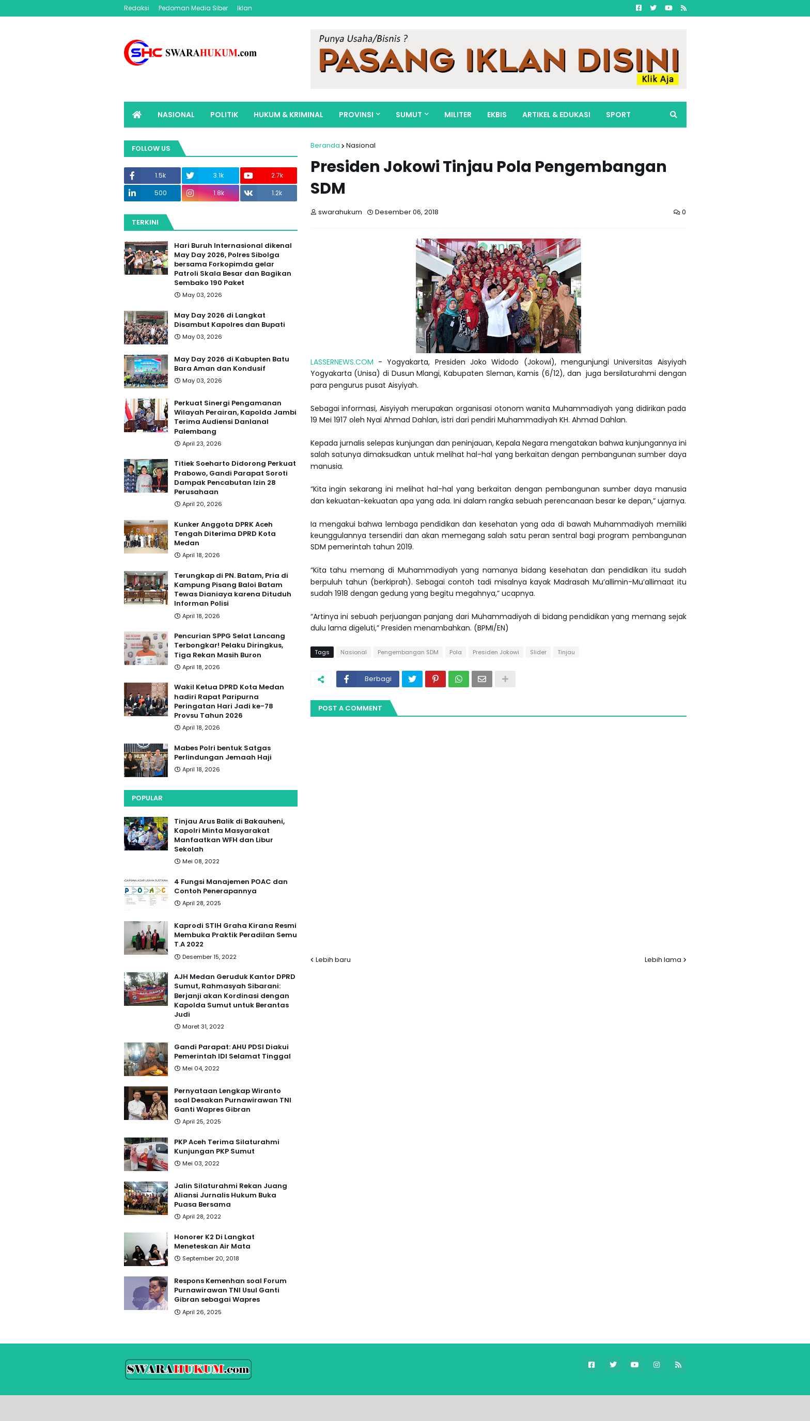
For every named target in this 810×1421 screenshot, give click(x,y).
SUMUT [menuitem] (409, 114)
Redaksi (136, 8)
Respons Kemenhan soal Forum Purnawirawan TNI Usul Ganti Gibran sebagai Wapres (230, 1290)
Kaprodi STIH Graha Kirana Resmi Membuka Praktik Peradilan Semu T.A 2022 (235, 935)
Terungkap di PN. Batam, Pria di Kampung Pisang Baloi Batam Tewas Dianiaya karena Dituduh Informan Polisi (232, 590)
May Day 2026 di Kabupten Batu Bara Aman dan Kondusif (231, 364)
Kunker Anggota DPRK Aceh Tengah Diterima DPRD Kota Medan (225, 534)
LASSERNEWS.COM (341, 362)
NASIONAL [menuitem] (176, 114)
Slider (538, 652)
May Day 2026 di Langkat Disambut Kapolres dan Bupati (229, 320)
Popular (147, 798)
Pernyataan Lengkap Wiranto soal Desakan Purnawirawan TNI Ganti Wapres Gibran (232, 1100)
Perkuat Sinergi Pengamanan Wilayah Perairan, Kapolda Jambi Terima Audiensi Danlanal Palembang (235, 417)
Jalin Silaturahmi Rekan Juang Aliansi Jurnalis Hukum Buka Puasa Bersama (230, 1195)
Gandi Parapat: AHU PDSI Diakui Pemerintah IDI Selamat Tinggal (232, 1052)
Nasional (361, 145)
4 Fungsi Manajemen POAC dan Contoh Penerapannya (231, 886)
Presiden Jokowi (496, 652)
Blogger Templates (196, 1408)
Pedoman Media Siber (193, 8)
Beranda (325, 145)
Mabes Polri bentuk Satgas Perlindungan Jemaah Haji (223, 753)
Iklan (244, 8)
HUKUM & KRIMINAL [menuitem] (288, 114)
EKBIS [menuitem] (497, 114)
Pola (455, 652)
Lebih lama (663, 960)
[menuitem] (137, 115)
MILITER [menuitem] (458, 114)
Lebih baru (333, 960)
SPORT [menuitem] (618, 114)
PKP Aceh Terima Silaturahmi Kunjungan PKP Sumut (226, 1147)
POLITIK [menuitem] (224, 114)
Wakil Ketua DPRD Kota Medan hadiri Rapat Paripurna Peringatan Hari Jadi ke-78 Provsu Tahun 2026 (229, 701)
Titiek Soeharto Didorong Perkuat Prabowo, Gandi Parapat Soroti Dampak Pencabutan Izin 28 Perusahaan (235, 478)
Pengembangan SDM (408, 652)
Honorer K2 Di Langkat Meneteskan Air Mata (214, 1242)
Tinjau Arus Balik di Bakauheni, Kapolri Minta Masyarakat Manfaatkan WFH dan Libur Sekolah (229, 836)
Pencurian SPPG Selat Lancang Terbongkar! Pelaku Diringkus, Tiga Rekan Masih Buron (229, 645)
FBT (250, 1408)
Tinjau (566, 652)
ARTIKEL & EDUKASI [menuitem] (556, 114)
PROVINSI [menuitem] (356, 114)
